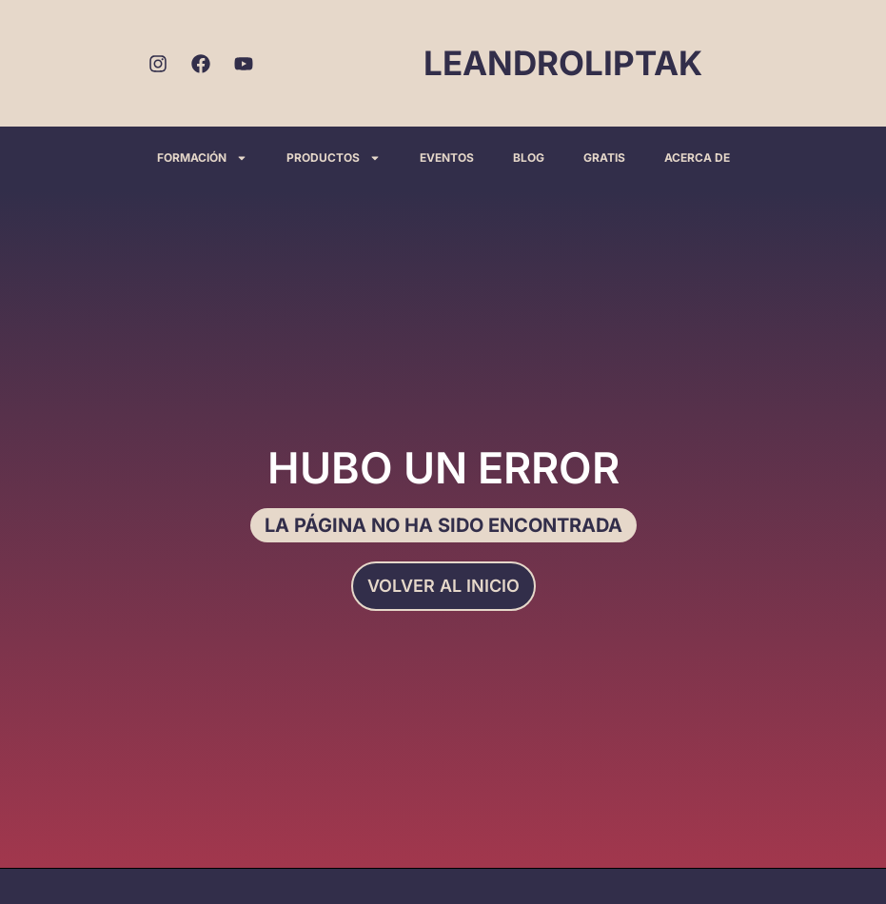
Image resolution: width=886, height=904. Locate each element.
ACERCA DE (697, 157)
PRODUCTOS (333, 158)
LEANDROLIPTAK (562, 63)
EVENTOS (447, 157)
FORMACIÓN (202, 158)
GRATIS (604, 157)
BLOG (528, 157)
